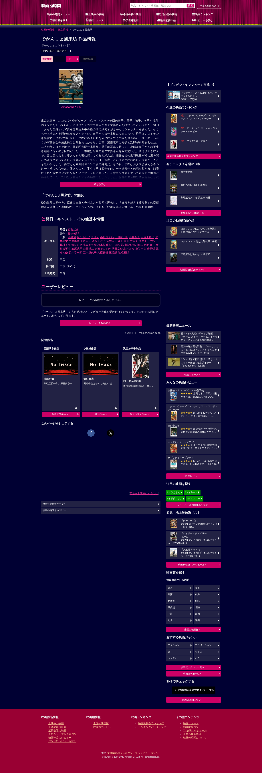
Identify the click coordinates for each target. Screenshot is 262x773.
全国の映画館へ (192, 629)
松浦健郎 (73, 233)
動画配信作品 (166, 20)
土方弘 (152, 241)
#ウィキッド (191, 492)
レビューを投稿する (99, 323)
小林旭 (72, 237)
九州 (170, 620)
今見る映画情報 (192, 734)
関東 (197, 588)
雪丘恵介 (76, 244)
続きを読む (100, 184)
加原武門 (76, 248)
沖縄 (197, 620)
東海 (197, 594)
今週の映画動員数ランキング (182, 156)
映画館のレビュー (103, 727)
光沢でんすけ (103, 248)
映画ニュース (95, 20)
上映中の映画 (95, 14)
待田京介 (117, 248)
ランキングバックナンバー (153, 727)
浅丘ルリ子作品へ (139, 414)
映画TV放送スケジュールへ (192, 564)
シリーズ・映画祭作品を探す (192, 505)
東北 (197, 601)
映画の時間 (47, 29)
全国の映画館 (101, 723)
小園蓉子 (134, 237)
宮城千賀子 (147, 237)
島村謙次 (128, 248)
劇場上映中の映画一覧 (192, 213)
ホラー (198, 658)
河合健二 (149, 244)
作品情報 (63, 29)
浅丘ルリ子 (83, 237)
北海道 (171, 601)
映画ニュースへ (192, 374)
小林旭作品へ (100, 414)
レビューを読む (202, 20)
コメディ (61, 51)
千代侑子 (85, 241)
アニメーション (203, 645)
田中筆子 (132, 241)
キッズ (198, 652)
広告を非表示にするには (144, 493)
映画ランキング (202, 14)
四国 (197, 614)
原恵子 (143, 241)
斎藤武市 (73, 229)
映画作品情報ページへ (54, 504)
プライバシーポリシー (148, 753)
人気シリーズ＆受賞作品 (62, 734)
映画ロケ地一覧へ (192, 673)
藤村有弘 (65, 244)
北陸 (197, 607)
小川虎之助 (107, 237)
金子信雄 (114, 244)
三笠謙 (113, 252)
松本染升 (102, 244)
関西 (170, 594)
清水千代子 (99, 241)
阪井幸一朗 (75, 252)
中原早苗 (74, 241)
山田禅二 (88, 248)
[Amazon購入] (71, 106)
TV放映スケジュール (195, 730)
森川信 (122, 241)
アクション (48, 51)
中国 (170, 614)
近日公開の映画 (166, 14)
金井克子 (111, 241)
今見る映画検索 (208, 5)
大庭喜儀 (102, 252)
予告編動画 (130, 20)
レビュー (71, 59)
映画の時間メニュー (58, 14)
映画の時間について (192, 699)
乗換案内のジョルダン (120, 753)
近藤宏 (95, 237)
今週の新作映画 (130, 14)
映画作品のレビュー (59, 737)
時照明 (151, 248)
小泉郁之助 (90, 244)
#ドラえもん (173, 492)
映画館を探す (58, 20)
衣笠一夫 (140, 248)
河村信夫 (137, 244)
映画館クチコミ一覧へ (192, 667)
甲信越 (171, 607)
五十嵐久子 (90, 252)
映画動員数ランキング (151, 723)
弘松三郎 (123, 252)
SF (169, 652)
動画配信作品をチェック (193, 269)
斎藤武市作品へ (60, 414)
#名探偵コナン (174, 498)
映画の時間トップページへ (57, 510)
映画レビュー (192, 476)
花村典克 (126, 244)
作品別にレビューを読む (62, 741)
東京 (170, 588)
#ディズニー (193, 498)
